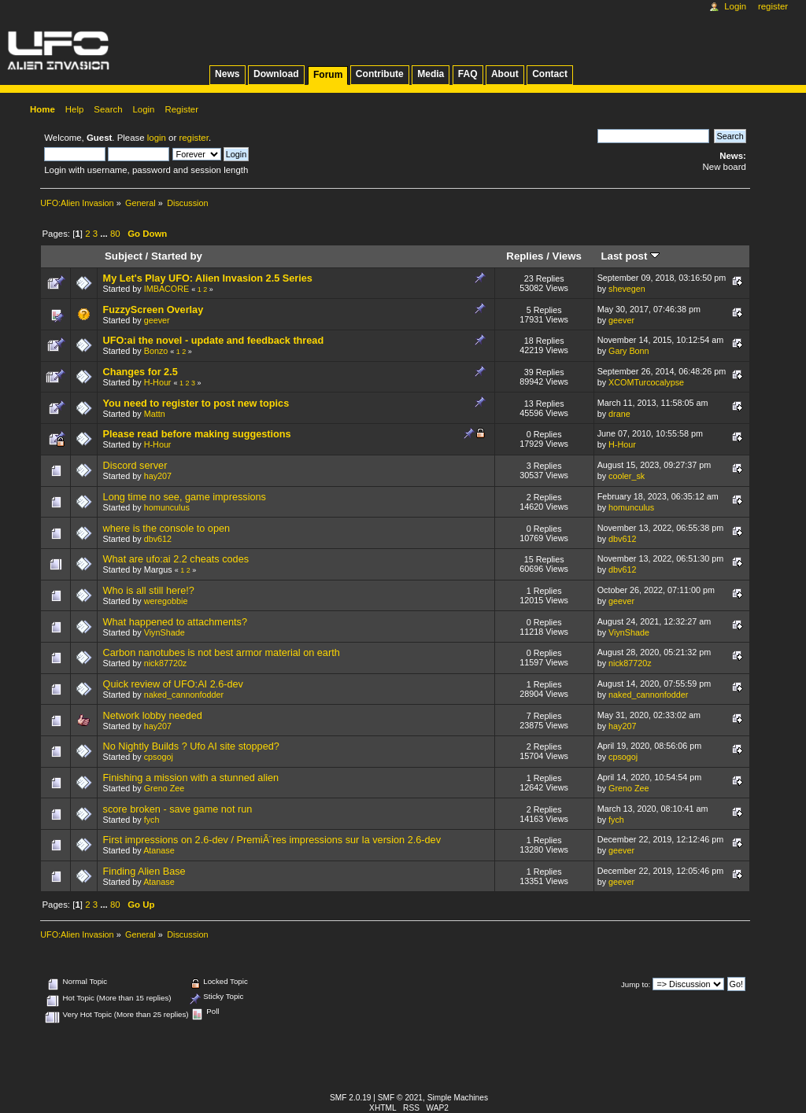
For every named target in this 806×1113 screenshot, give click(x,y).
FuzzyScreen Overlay (153, 309)
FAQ (468, 73)
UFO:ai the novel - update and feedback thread (213, 340)
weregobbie (166, 601)
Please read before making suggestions (197, 434)
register (193, 137)
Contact (550, 73)
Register (773, 6)
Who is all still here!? (148, 590)
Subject (123, 256)
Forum (327, 74)
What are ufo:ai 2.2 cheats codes (176, 559)
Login (735, 6)
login (156, 137)
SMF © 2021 (400, 1097)
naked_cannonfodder (184, 694)
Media (430, 73)
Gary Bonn (628, 351)
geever (157, 320)
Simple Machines (457, 1097)
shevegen (626, 288)
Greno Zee (164, 788)
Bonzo (156, 351)
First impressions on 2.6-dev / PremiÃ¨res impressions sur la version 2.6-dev (272, 840)
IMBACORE (167, 288)
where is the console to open (167, 528)
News (227, 73)
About (505, 73)
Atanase (159, 850)
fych (152, 819)
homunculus (167, 507)
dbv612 (158, 539)
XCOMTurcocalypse (646, 382)
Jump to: (635, 984)
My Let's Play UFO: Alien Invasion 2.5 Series (207, 278)
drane (619, 413)
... (105, 233)
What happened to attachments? (175, 622)
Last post (630, 256)
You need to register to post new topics (196, 403)
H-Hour (158, 382)
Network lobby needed (152, 715)
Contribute (380, 73)
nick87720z (165, 663)
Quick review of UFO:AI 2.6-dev (173, 684)
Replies (524, 256)
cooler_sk (626, 476)
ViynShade (164, 632)
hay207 (158, 476)
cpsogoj (158, 756)
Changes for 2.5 (140, 372)
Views (567, 256)
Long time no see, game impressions (184, 497)
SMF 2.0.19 (351, 1097)
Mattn (154, 413)
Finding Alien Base (144, 871)
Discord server (135, 465)
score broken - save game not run (178, 809)
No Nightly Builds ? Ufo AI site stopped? (191, 746)
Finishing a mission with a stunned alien (191, 777)
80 (115, 233)
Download (276, 73)
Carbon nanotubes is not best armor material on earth (221, 652)
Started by (176, 256)
